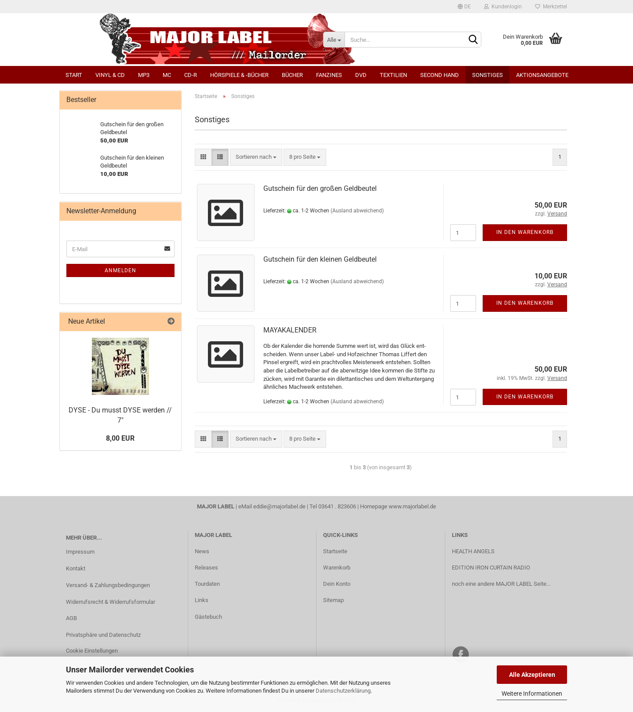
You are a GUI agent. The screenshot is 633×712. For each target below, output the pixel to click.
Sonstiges (487, 75)
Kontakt (75, 568)
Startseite (335, 551)
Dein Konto (336, 584)
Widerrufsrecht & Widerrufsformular (110, 602)
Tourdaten (207, 584)
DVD (361, 75)
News (202, 551)
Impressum (80, 551)
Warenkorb (336, 567)
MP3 (143, 75)
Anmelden (120, 270)
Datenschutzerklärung (343, 690)
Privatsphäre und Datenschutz (103, 635)
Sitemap (333, 600)
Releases (206, 567)
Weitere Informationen (532, 693)
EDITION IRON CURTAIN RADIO (491, 567)
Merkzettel (551, 7)
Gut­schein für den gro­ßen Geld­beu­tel (320, 188)
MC (167, 75)
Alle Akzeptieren (532, 674)
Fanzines (329, 75)
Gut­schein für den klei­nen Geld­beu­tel (320, 259)
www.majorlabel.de (412, 506)
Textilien (393, 75)
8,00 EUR (120, 438)
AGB (71, 618)
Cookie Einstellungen (92, 650)
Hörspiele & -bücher (239, 75)
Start (73, 75)
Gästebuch (208, 616)
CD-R (190, 75)
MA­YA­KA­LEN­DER (289, 330)
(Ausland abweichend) (357, 211)
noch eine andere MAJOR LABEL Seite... (501, 584)
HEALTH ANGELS (473, 551)
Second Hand (439, 75)
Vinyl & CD (110, 75)
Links (201, 600)
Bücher (292, 75)
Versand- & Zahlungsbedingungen (108, 585)
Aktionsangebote (542, 75)
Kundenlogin (503, 7)
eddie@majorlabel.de (279, 506)
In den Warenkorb (524, 232)
